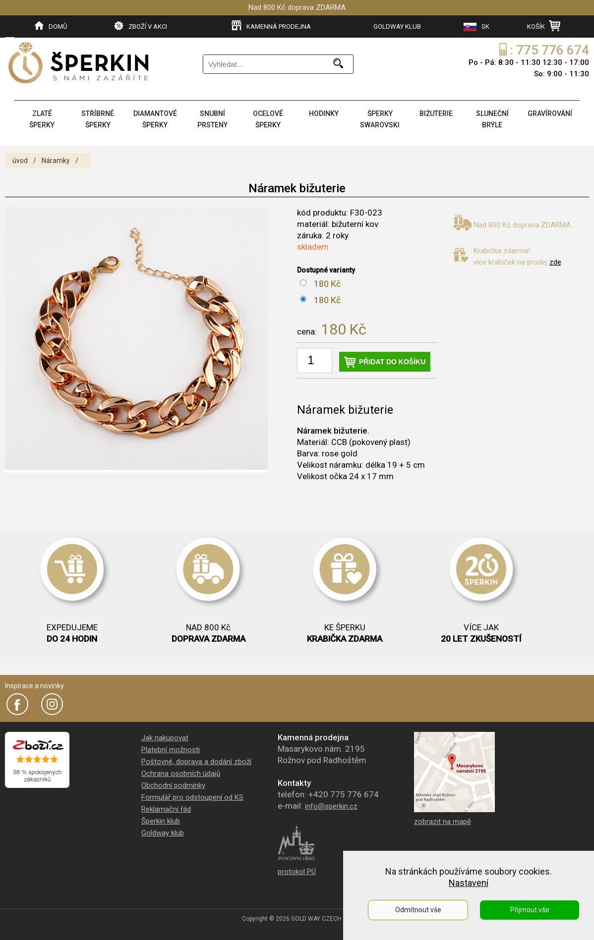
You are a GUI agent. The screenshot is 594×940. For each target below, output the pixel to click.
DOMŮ (51, 25)
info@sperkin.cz (331, 806)
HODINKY (324, 113)
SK (476, 27)
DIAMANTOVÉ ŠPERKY (155, 119)
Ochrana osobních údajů (180, 773)
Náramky (56, 161)
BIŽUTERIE (436, 113)
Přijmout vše (529, 910)
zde (555, 262)
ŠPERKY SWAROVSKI (380, 119)
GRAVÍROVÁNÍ (550, 113)
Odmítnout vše (418, 910)
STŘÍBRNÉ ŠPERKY (97, 119)
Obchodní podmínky (173, 785)
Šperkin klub (160, 821)
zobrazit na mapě (442, 821)
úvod (20, 161)
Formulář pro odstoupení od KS (192, 797)
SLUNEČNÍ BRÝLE (492, 119)
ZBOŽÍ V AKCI (140, 25)
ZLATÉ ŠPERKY (42, 119)
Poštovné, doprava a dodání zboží (196, 761)
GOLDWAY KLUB (397, 26)
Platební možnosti (170, 749)
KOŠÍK (543, 25)
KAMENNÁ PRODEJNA (271, 25)
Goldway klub (162, 833)
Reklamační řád (166, 809)
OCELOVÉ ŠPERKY (268, 119)
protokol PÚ (297, 871)
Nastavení (468, 883)
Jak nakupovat (164, 737)
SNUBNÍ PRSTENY (212, 119)
